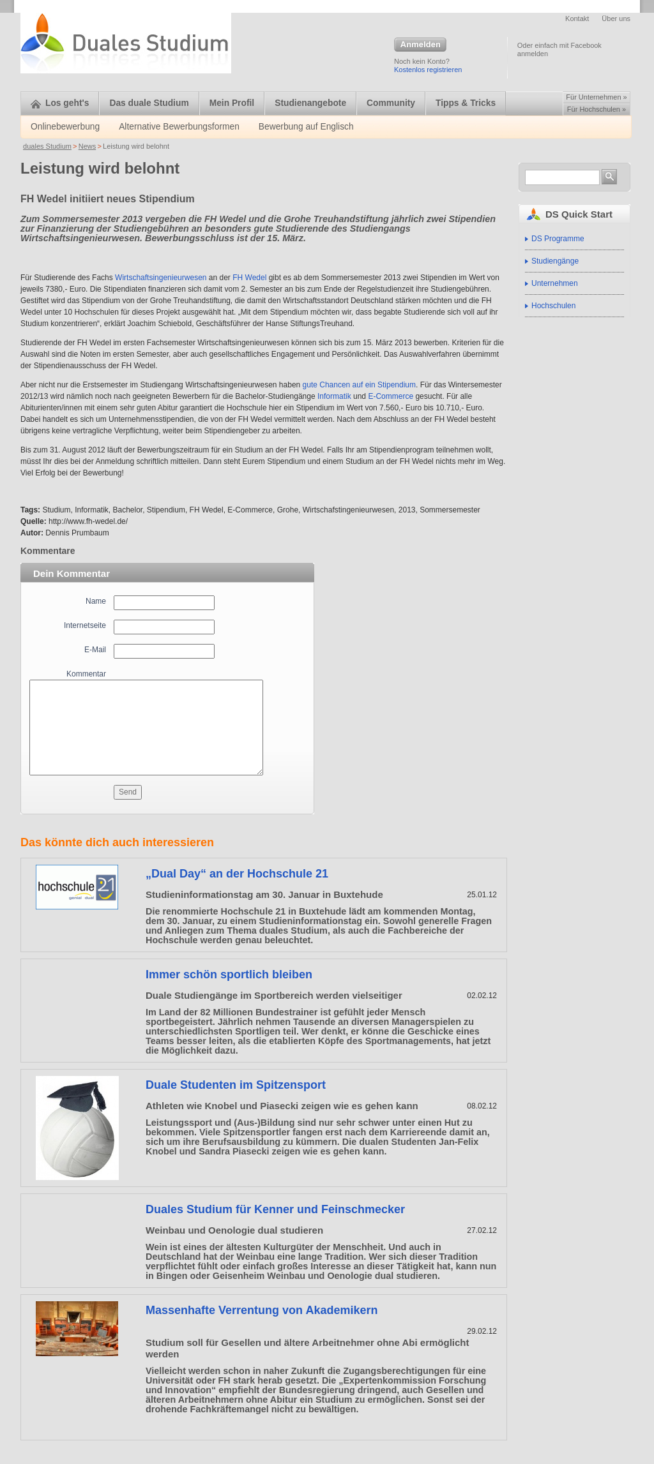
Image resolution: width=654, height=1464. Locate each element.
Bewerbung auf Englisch (306, 126)
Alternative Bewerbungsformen (179, 126)
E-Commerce (390, 396)
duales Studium (47, 146)
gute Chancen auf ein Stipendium (359, 384)
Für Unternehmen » (596, 97)
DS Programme (557, 238)
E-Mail (95, 649)
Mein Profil (232, 103)
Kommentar (86, 673)
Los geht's (60, 103)
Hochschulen (553, 305)
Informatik (334, 396)
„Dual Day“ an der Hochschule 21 (237, 873)
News (87, 146)
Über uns (616, 18)
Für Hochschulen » (596, 109)
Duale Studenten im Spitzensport (236, 1085)
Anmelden (420, 45)
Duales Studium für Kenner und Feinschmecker (275, 1209)
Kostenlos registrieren (428, 69)
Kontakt (577, 18)
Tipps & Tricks (466, 103)
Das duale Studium (148, 103)
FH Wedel (249, 277)
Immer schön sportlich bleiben (229, 974)
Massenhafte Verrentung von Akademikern (261, 1310)
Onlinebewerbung (65, 126)
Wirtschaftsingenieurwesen (160, 277)
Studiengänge (555, 261)
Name (96, 601)
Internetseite (85, 625)
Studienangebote (310, 103)
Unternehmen (554, 283)
